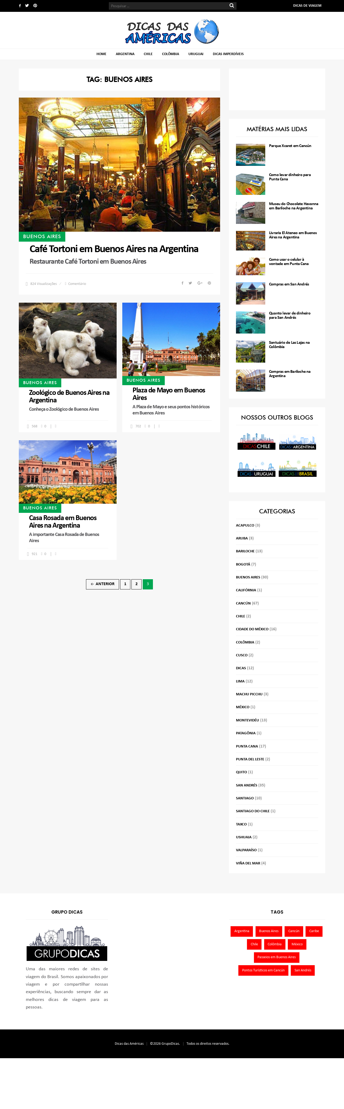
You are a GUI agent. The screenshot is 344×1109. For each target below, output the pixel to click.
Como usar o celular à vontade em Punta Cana (289, 261)
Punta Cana (247, 747)
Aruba (242, 538)
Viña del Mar (248, 863)
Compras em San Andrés (289, 284)
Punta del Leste (250, 759)
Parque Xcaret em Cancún (290, 146)
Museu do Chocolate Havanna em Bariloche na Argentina (293, 206)
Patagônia (246, 733)
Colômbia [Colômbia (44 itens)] (275, 944)
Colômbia (170, 54)
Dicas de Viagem (307, 6)
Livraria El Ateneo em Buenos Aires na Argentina (293, 235)
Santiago (245, 798)
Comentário (77, 284)
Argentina (125, 54)
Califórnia (246, 590)
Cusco (242, 655)
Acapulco (245, 526)
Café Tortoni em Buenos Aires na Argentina (114, 249)
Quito (241, 772)
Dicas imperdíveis (228, 54)
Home (101, 54)
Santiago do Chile (253, 811)
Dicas (241, 668)
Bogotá (243, 565)
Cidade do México (252, 629)
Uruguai (195, 54)
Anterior (103, 584)
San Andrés (246, 786)
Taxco (241, 824)
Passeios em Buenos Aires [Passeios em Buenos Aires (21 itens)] (276, 957)
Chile (148, 54)
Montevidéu (247, 720)
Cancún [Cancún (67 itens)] (293, 931)
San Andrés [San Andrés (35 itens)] (303, 970)
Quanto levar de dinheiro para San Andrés (289, 315)
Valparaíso (246, 850)
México (242, 707)
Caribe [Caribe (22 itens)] (314, 931)
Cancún (243, 604)
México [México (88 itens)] (297, 944)
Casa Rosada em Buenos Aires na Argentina (62, 522)
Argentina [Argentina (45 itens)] (241, 931)
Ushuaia (244, 837)
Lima (240, 681)
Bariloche (245, 551)
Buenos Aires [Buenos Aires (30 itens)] (268, 931)
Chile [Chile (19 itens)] (254, 944)
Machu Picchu (249, 694)
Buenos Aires (42, 236)
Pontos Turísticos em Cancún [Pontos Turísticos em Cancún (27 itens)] (263, 970)
